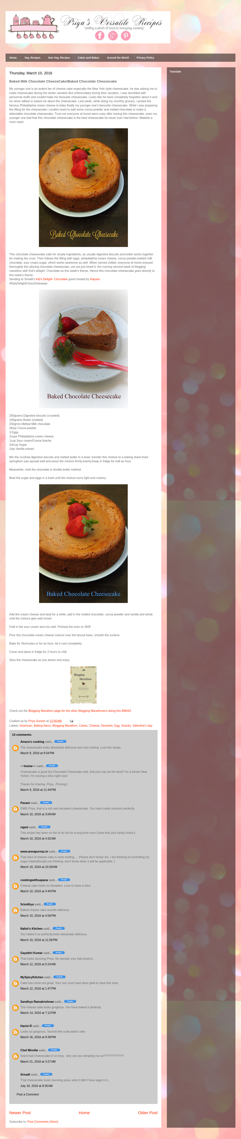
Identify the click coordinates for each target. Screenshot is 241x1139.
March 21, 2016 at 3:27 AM (38, 1061)
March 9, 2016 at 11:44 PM (38, 789)
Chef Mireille (29, 1050)
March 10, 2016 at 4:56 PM (38, 915)
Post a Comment (28, 1094)
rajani (24, 827)
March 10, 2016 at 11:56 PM (38, 940)
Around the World (118, 57)
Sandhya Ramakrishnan (37, 1001)
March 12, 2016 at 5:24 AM (38, 964)
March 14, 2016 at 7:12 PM (38, 1012)
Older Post (148, 1112)
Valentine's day (142, 725)
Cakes (83, 725)
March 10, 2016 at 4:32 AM (38, 838)
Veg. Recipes (32, 57)
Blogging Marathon (64, 725)
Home (13, 57)
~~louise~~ (28, 766)
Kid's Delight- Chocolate (51, 279)
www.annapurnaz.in (34, 851)
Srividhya (27, 904)
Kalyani (95, 279)
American (25, 725)
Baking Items (42, 725)
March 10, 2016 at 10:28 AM (38, 866)
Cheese (94, 725)
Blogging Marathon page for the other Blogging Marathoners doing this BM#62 (79, 710)
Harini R (26, 1026)
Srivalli (25, 1074)
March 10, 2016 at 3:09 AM (38, 814)
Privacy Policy (145, 57)
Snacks (126, 725)
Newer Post (20, 1112)
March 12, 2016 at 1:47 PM (38, 988)
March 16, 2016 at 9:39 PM (38, 1037)
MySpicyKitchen (31, 977)
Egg (117, 725)
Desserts (107, 725)
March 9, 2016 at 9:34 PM (37, 753)
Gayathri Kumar (31, 953)
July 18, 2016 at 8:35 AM (36, 1085)
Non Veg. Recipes (59, 57)
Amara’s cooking (32, 741)
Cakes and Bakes (88, 57)
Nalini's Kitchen (31, 928)
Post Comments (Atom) (42, 1121)
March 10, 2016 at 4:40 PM (38, 891)
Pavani (25, 803)
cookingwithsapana (34, 880)
